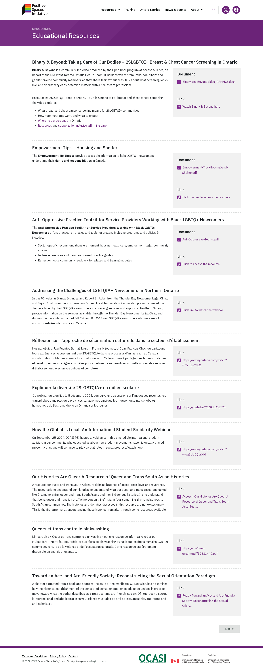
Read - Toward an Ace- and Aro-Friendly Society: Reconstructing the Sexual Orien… (208, 601)
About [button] (195, 10)
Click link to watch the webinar (202, 310)
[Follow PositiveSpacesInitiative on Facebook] (236, 10)
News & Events (175, 10)
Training (129, 10)
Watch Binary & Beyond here (201, 106)
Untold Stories (150, 10)
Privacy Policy (58, 656)
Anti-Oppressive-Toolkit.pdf (200, 239)
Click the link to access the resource (206, 197)
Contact (73, 656)
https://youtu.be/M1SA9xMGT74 (204, 407)
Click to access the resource (201, 264)
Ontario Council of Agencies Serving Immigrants (62, 661)
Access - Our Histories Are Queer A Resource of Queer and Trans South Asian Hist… (205, 501)
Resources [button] (108, 10)
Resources (41, 29)
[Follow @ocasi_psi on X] (225, 10)
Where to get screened (53, 120)
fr (214, 10)
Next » (232, 629)
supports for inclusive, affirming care (82, 125)
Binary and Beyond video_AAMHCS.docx (208, 81)
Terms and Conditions (34, 656)
